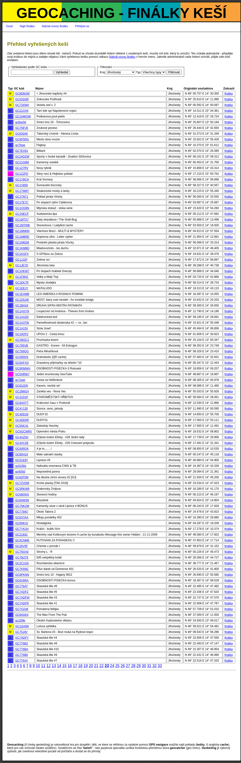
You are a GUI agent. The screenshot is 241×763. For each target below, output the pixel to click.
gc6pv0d (20, 122)
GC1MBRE (22, 236)
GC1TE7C (21, 202)
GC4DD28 (21, 414)
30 (144, 666)
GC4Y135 (21, 408)
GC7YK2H (22, 529)
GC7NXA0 (22, 551)
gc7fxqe (20, 145)
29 (138, 666)
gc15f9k (20, 620)
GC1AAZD (22, 317)
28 (133, 666)
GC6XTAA (21, 517)
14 (59, 666)
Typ (138, 72)
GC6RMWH (22, 368)
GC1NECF (22, 214)
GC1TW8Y (22, 191)
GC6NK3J (21, 523)
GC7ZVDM (22, 483)
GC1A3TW (22, 322)
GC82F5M (21, 477)
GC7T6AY (21, 660)
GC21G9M (22, 162)
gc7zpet (20, 380)
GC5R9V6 (21, 357)
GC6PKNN (22, 574)
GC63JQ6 (21, 385)
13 (54, 666)
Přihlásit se (82, 26)
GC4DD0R (22, 420)
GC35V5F (21, 546)
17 (75, 666)
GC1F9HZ (21, 277)
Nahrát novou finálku (55, 26)
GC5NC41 (21, 425)
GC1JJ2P (21, 259)
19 (85, 666)
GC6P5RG (22, 139)
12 (48, 666)
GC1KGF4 (22, 254)
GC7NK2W (22, 506)
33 (160, 666)
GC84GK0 (21, 614)
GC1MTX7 (22, 219)
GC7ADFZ (22, 592)
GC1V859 (21, 185)
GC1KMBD (22, 248)
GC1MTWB (22, 225)
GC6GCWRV (23, 431)
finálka (228, 93)
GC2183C (21, 534)
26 (122, 666)
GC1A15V (21, 328)
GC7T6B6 (21, 655)
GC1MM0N (22, 231)
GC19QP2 (21, 334)
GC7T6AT (21, 586)
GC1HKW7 (22, 271)
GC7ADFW (22, 597)
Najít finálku (27, 26)
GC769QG (22, 351)
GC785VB (21, 345)
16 (70, 666)
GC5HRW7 (22, 374)
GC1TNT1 (21, 196)
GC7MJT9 (21, 557)
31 (149, 666)
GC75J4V (21, 632)
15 (64, 666)
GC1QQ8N (22, 208)
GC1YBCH (22, 179)
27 (128, 666)
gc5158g (20, 466)
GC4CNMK (22, 540)
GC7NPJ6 (21, 128)
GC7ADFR (22, 603)
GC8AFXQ (22, 362)
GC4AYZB (21, 443)
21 (96, 666)
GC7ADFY (22, 637)
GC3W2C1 (22, 340)
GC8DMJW (22, 93)
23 (107, 666)
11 (43, 666)
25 (117, 666)
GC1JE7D (21, 265)
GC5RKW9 (22, 488)
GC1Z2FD (21, 173)
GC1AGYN (22, 311)
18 (80, 666)
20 (91, 666)
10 (38, 666)
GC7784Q (21, 511)
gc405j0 (20, 471)
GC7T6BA (21, 649)
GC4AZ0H (21, 437)
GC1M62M (22, 242)
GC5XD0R (22, 99)
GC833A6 (21, 133)
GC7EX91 (21, 151)
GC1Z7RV (21, 168)
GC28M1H (22, 391)
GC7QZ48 (21, 609)
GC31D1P (21, 397)
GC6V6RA (22, 580)
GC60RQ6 (22, 448)
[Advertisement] (121, 706)
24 (112, 666)
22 (101, 666)
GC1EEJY (21, 288)
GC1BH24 (21, 305)
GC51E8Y (21, 460)
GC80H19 (21, 454)
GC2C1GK (22, 563)
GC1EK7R (22, 282)
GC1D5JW (22, 299)
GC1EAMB (22, 294)
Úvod (9, 26)
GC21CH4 (21, 110)
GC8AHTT (22, 403)
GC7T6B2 (21, 643)
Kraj (102, 72)
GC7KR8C (22, 569)
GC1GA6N (22, 626)
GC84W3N (22, 500)
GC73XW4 (22, 105)
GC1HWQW (23, 116)
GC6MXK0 (22, 494)
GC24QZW (22, 156)
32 (154, 666)
